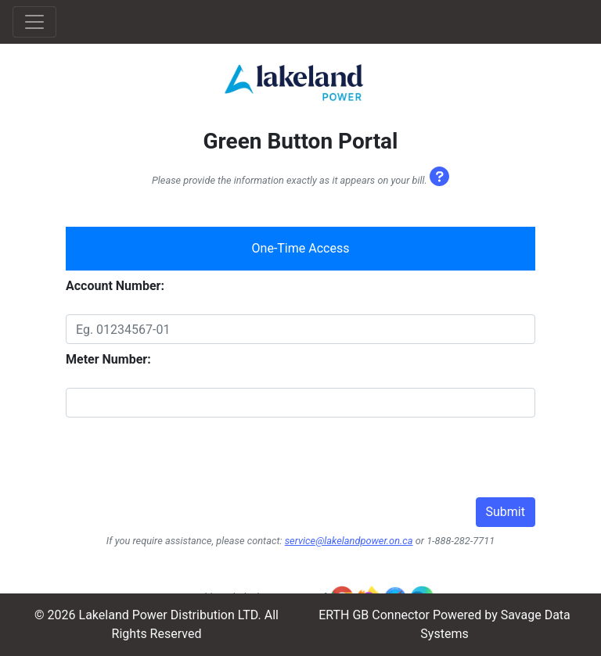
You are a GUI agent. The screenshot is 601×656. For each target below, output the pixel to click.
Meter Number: (108, 359)
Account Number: (115, 285)
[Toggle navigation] (34, 22)
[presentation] (185, 466)
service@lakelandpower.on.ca (349, 541)
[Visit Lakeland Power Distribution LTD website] (294, 83)
